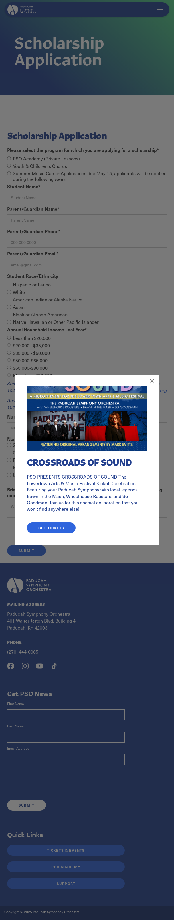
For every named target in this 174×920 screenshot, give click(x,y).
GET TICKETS (51, 528)
